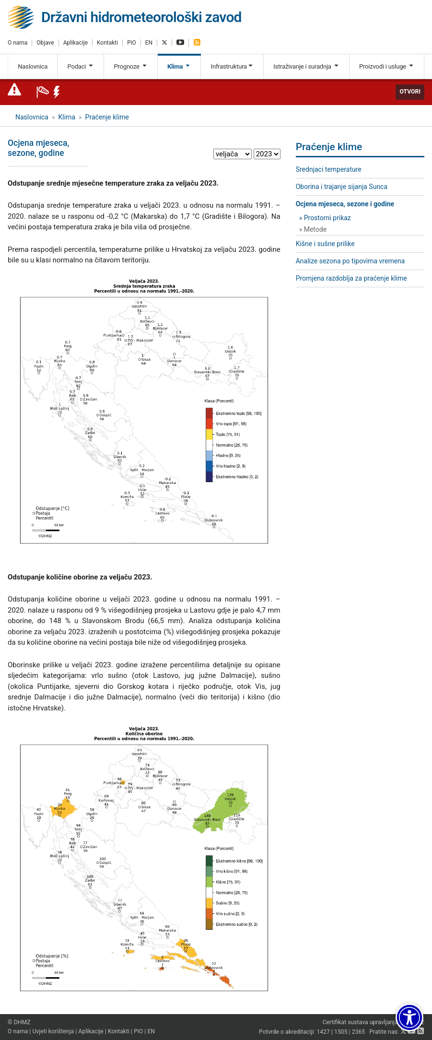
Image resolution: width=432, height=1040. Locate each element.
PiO (131, 42)
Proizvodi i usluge (386, 66)
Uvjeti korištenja (53, 1031)
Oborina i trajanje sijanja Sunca (341, 186)
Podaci (81, 66)
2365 (358, 1031)
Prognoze (131, 66)
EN (148, 42)
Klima (179, 66)
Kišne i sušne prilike (325, 244)
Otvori (409, 91)
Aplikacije (75, 42)
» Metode (313, 229)
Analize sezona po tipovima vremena (350, 261)
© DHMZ (19, 1022)
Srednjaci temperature (329, 169)
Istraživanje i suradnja (306, 66)
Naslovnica (32, 66)
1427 (323, 1031)
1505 (341, 1031)
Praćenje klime (107, 117)
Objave (45, 42)
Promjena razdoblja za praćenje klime (351, 278)
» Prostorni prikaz (325, 218)
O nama (17, 42)
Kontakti (107, 42)
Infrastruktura (232, 66)
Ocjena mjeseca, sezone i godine (345, 204)
